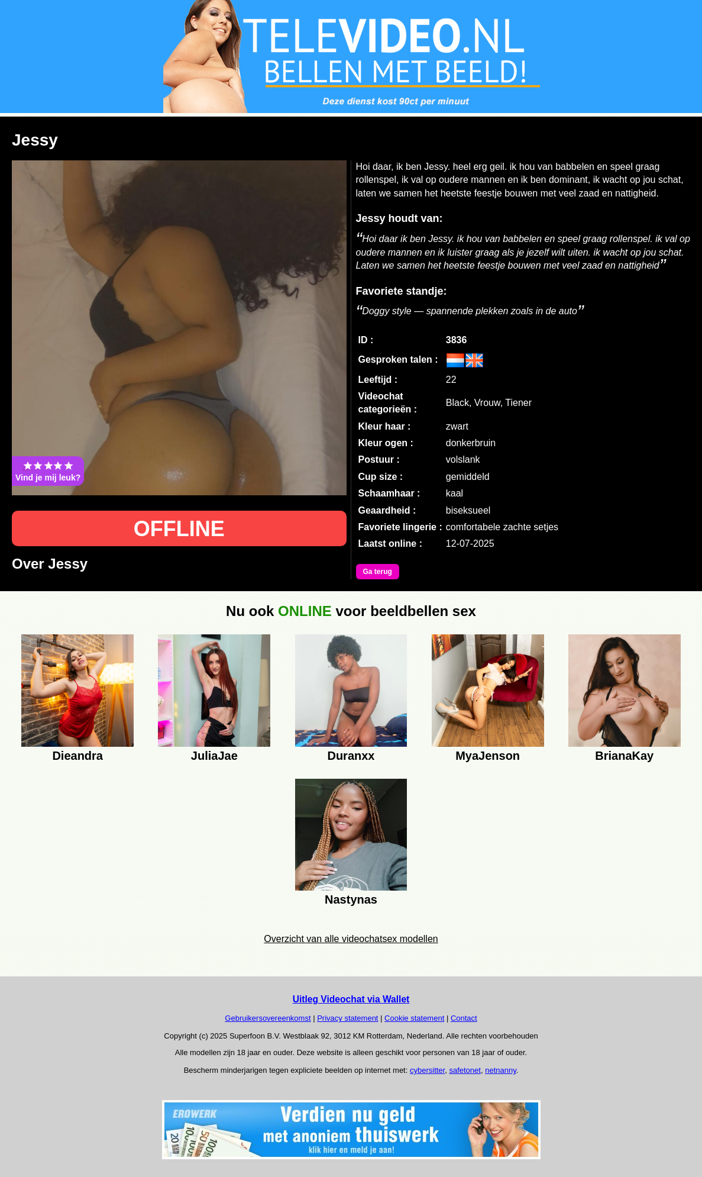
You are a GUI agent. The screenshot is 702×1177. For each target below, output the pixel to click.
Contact (464, 1018)
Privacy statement (347, 1018)
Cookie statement (414, 1018)
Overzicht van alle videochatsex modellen (351, 939)
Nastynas (351, 899)
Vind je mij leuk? (47, 471)
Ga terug (377, 571)
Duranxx (350, 755)
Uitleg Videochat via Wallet (351, 999)
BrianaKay (624, 755)
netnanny (500, 1070)
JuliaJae (214, 755)
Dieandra (77, 755)
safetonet (465, 1070)
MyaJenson (487, 755)
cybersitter (427, 1070)
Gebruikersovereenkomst (267, 1018)
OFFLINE (179, 529)
